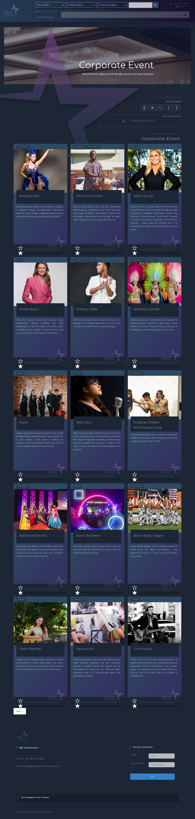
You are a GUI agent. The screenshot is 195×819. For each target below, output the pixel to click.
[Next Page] (20, 711)
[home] (19, 9)
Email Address (137, 763)
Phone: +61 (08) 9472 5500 (30, 759)
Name (133, 755)
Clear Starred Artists (45, 17)
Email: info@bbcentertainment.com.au (38, 766)
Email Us (182, 6)
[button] (51, 5)
